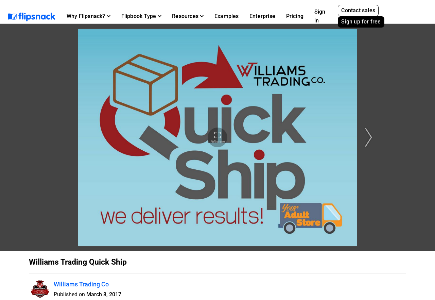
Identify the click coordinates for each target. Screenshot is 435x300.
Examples (226, 16)
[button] (88, 16)
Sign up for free (361, 21)
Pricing (294, 16)
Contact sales (358, 10)
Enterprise (262, 16)
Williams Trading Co (81, 284)
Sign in (320, 16)
